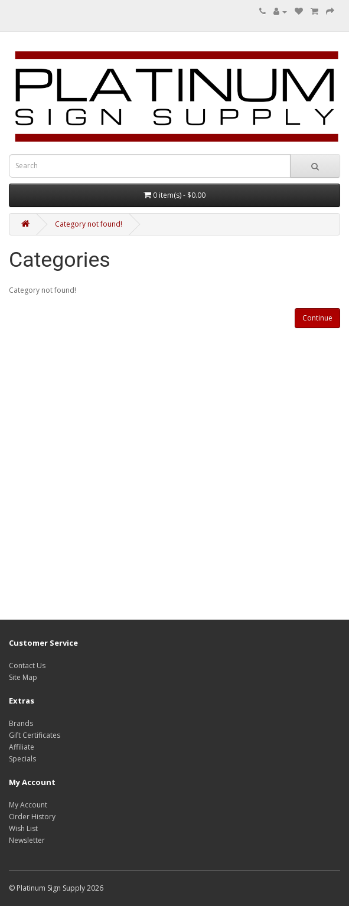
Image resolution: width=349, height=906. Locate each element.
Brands (21, 723)
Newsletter (27, 840)
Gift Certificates (34, 735)
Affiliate (21, 747)
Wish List (23, 828)
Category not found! (88, 224)
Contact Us (27, 665)
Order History (32, 817)
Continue (317, 318)
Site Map (23, 677)
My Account (28, 805)
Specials (22, 759)
